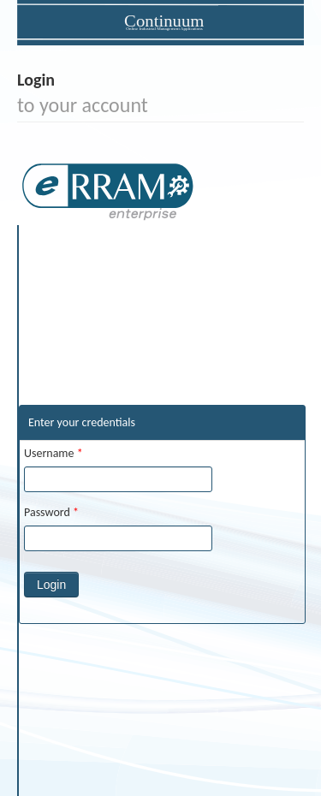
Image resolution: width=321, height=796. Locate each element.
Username (53, 453)
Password (51, 512)
